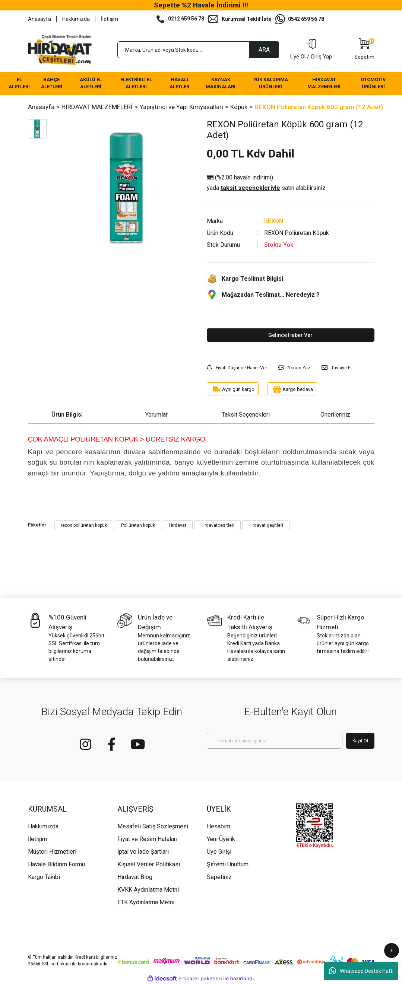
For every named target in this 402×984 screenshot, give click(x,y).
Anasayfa (39, 19)
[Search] (198, 49)
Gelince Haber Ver (290, 335)
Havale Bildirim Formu (56, 864)
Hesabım (218, 826)
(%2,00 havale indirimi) (266, 183)
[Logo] (60, 50)
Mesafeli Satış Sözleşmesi (152, 826)
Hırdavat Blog (134, 876)
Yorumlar (156, 414)
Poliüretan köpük (138, 525)
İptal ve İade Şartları (143, 851)
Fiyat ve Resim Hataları (147, 839)
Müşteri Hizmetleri (52, 851)
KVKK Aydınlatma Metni (148, 889)
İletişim (109, 19)
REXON (273, 220)
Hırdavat (177, 525)
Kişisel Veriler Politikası (148, 864)
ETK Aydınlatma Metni (145, 902)
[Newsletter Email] (274, 741)
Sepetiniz (219, 876)
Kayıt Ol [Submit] (360, 740)
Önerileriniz (335, 414)
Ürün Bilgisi (67, 414)
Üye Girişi (219, 851)
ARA (264, 49)
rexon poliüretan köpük (84, 525)
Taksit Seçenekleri (246, 414)
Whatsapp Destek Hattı (361, 971)
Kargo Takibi (44, 876)
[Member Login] (311, 50)
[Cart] (364, 49)
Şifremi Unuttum (228, 864)
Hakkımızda (76, 19)
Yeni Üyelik (221, 839)
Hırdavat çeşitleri (266, 525)
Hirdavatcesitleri (217, 525)
